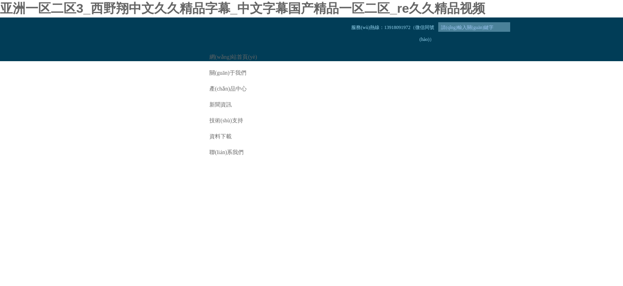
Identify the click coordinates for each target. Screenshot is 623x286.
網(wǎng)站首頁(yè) (233, 57)
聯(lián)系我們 (226, 152)
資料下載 (220, 136)
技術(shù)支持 (226, 121)
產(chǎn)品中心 (228, 89)
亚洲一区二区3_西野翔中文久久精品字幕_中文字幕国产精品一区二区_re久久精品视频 (242, 8)
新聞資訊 (220, 105)
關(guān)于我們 (227, 73)
